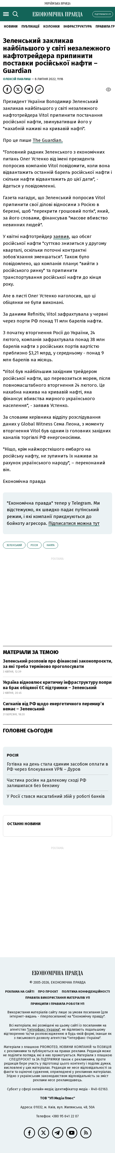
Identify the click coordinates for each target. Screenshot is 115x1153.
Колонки (51, 26)
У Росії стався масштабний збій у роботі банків (56, 796)
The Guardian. (48, 140)
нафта (50, 545)
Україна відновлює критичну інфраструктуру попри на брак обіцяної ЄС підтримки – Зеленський (57, 685)
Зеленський (14, 545)
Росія (34, 545)
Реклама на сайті (19, 991)
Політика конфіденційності (86, 991)
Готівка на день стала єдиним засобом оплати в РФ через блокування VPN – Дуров (57, 766)
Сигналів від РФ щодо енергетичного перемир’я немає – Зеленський (53, 706)
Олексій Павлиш (17, 79)
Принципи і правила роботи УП (57, 1004)
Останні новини (24, 823)
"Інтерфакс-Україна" (43, 1030)
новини (11, 26)
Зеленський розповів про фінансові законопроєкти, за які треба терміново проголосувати (57, 663)
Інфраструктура (77, 26)
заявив (61, 236)
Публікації (30, 26)
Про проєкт (48, 991)
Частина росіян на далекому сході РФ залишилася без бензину (46, 783)
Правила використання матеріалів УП (57, 997)
